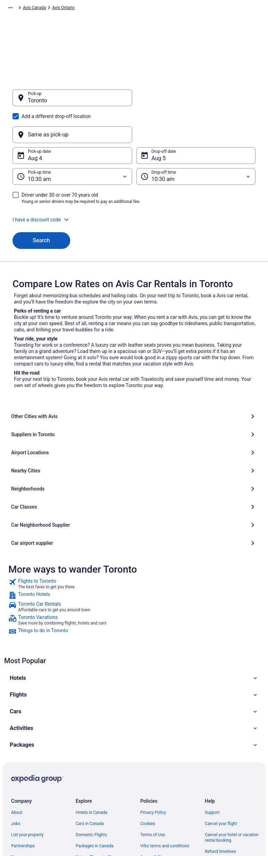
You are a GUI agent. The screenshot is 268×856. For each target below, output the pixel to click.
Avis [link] (65, 8)
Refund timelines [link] (220, 745)
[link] (134, 478)
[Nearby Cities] (198, 401)
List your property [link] (27, 729)
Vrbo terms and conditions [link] (164, 740)
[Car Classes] (198, 419)
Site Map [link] (19, 773)
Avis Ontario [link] (158, 8)
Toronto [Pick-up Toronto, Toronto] (37, 104)
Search (41, 207)
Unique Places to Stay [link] (96, 751)
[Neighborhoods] (70, 419)
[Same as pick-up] (196, 101)
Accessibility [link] (152, 751)
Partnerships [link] (23, 740)
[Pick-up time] (72, 143)
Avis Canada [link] (128, 8)
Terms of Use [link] (152, 729)
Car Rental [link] (45, 8)
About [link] (16, 706)
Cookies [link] (147, 717)
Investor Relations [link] (27, 762)
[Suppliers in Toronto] (198, 383)
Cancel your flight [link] (221, 717)
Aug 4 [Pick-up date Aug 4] (35, 124)
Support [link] (212, 706)
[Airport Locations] (70, 401)
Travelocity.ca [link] (17, 8)
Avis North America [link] (93, 8)
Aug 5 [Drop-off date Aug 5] (159, 124)
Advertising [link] (21, 784)
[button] (134, 186)
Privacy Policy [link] (153, 706)
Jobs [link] (15, 717)
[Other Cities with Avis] (70, 383)
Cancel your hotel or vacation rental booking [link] (232, 732)
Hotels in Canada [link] (91, 706)
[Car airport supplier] (198, 437)
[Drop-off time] (196, 143)
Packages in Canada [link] (95, 740)
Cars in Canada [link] (90, 717)
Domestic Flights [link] (91, 729)
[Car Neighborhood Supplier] (70, 437)
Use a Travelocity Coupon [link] (228, 756)
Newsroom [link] (21, 751)
